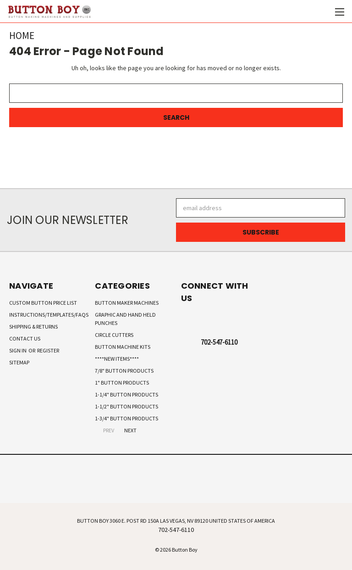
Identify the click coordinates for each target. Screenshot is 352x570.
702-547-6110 (219, 342)
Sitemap (19, 362)
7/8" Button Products (124, 370)
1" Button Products (122, 382)
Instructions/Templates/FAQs (48, 314)
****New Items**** (117, 358)
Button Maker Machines (127, 302)
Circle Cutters (114, 334)
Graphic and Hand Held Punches (125, 318)
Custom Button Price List (43, 302)
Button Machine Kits (122, 346)
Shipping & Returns (33, 326)
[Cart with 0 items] (322, 11)
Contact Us (24, 338)
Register (48, 350)
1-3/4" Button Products (126, 418)
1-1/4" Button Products (126, 394)
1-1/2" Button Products (126, 406)
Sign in (18, 350)
